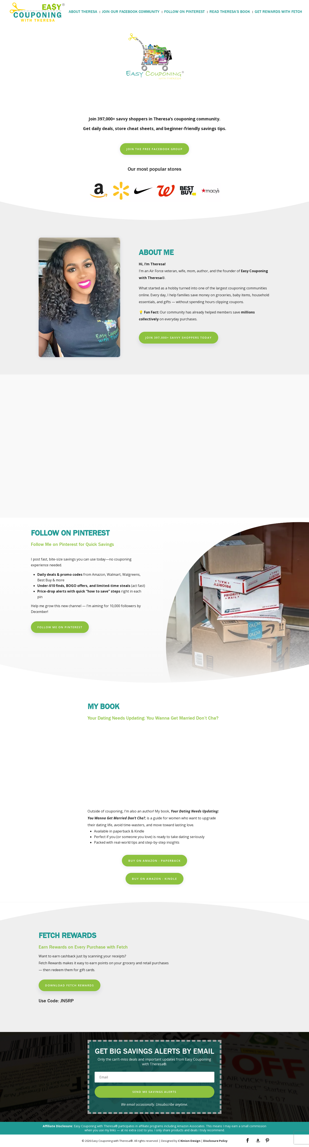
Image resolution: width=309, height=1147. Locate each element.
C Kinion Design (189, 1141)
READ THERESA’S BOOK (229, 13)
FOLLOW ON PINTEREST (184, 13)
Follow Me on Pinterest (59, 627)
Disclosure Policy (215, 1141)
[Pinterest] (267, 1141)
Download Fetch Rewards (69, 985)
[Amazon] (258, 1140)
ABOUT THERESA (83, 13)
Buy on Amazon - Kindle (154, 879)
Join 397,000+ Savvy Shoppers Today (178, 337)
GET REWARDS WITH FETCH (278, 13)
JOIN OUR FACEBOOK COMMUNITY (130, 13)
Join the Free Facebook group (154, 149)
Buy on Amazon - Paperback (154, 861)
